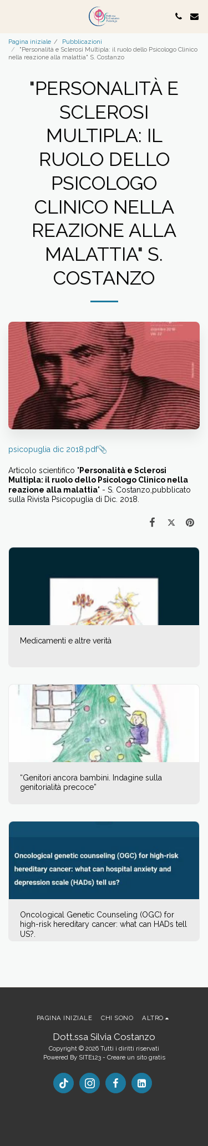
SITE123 (90, 1057)
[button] (12, 16)
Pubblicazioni (82, 41)
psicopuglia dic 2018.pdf (53, 449)
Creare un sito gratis (136, 1057)
